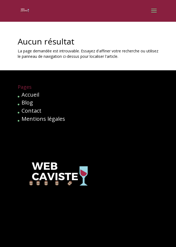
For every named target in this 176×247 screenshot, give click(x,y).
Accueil (30, 94)
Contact (31, 110)
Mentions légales (43, 118)
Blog (27, 102)
